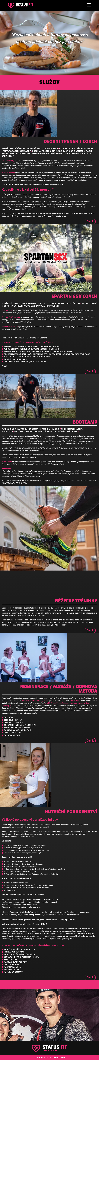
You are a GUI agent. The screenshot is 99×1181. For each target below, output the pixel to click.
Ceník (90, 221)
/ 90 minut (13, 720)
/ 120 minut (13, 723)
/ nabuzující (20, 725)
